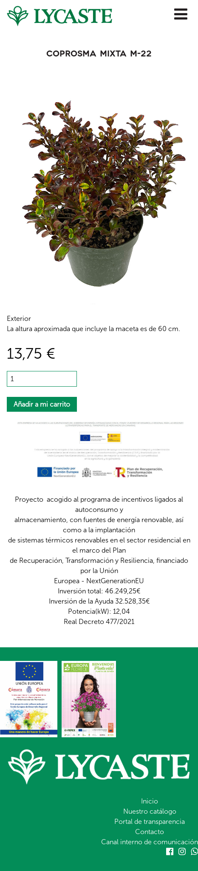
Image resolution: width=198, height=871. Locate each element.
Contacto (149, 832)
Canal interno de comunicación (149, 842)
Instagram (182, 851)
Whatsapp (194, 851)
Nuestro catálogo (149, 811)
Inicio (149, 801)
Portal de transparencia (149, 822)
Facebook (169, 851)
